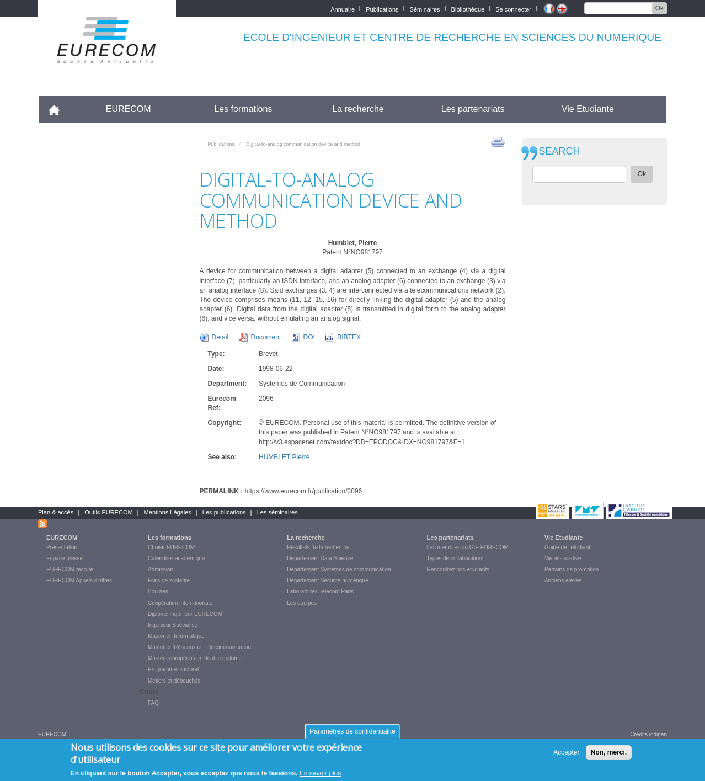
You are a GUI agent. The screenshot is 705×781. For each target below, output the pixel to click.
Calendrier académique (176, 558)
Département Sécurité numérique (327, 580)
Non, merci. (609, 752)
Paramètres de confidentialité (352, 731)
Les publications (224, 512)
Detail (220, 337)
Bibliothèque (468, 8)
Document (266, 337)
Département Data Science (320, 558)
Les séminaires (277, 512)
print (498, 141)
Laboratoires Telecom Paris (320, 591)
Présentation (61, 547)
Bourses (158, 591)
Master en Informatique (176, 636)
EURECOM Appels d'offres (79, 580)
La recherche (357, 109)
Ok (659, 8)
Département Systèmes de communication (339, 569)
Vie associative (562, 558)
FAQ (153, 703)
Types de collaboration (454, 558)
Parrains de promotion (571, 569)
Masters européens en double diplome (195, 658)
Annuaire (342, 8)
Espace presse (64, 558)
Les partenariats (473, 109)
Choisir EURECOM (171, 547)
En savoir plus (320, 773)
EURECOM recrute (69, 569)
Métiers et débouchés (174, 681)
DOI (309, 337)
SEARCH (559, 151)
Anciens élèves (562, 580)
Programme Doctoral (173, 669)
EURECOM (128, 109)
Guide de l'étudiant (567, 547)
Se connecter (513, 8)
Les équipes (302, 603)
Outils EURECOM (108, 512)
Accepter (566, 752)
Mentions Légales (167, 512)
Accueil (58, 109)
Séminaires (425, 8)
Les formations (243, 109)
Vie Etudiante (588, 109)
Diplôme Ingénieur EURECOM (185, 614)
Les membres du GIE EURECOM (468, 547)
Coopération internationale (180, 603)
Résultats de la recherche (318, 547)
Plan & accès (55, 512)
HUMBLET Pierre (284, 457)
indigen (658, 734)
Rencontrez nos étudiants (458, 569)
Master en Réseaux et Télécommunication (199, 647)
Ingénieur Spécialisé (172, 625)
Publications (382, 8)
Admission (160, 569)
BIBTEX (349, 337)
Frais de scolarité (169, 580)
